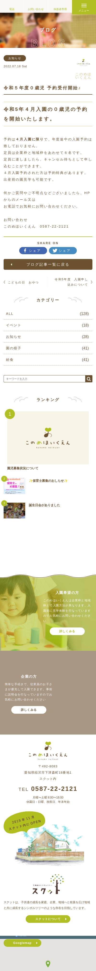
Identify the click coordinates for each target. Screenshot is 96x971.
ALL (9, 314)
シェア (35, 251)
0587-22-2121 (54, 788)
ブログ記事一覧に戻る (48, 264)
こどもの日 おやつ (23, 282)
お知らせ (13, 337)
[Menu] (84, 7)
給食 (10, 360)
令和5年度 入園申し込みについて (71, 282)
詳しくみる (67, 631)
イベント (13, 325)
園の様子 (13, 348)
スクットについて (48, 919)
